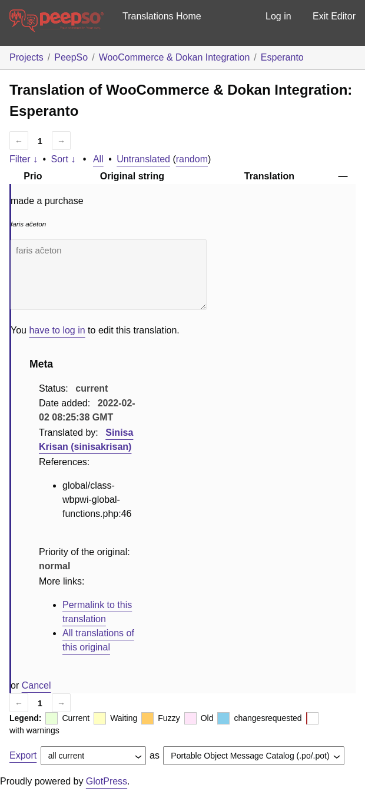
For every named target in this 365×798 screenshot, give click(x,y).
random (192, 159)
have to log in (57, 330)
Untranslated (143, 159)
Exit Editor (334, 16)
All (98, 159)
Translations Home (161, 16)
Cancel (36, 685)
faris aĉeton (109, 274)
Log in (278, 16)
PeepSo (71, 57)
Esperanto (282, 57)
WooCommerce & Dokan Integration (174, 57)
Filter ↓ (23, 159)
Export (22, 755)
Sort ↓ (63, 159)
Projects (26, 57)
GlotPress (106, 781)
